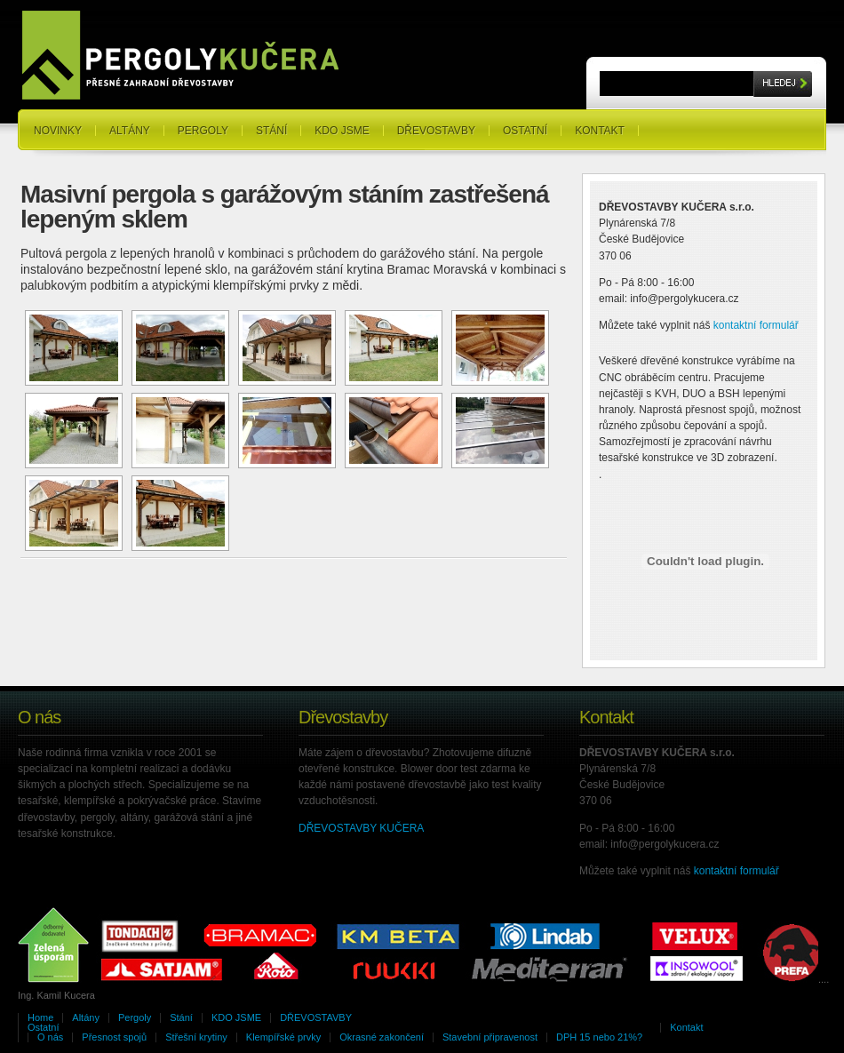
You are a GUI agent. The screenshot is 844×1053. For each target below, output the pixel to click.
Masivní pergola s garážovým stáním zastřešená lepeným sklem (284, 206)
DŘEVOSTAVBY (436, 130)
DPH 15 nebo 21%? (599, 1037)
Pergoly (203, 130)
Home (40, 1017)
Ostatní (525, 130)
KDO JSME (342, 130)
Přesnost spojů (114, 1037)
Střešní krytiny (196, 1037)
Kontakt (600, 130)
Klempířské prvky (283, 1037)
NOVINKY (58, 130)
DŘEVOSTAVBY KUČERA (361, 828)
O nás (50, 1037)
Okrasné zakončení (381, 1037)
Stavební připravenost (489, 1037)
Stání (271, 130)
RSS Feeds (795, 114)
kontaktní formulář (756, 325)
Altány (129, 130)
